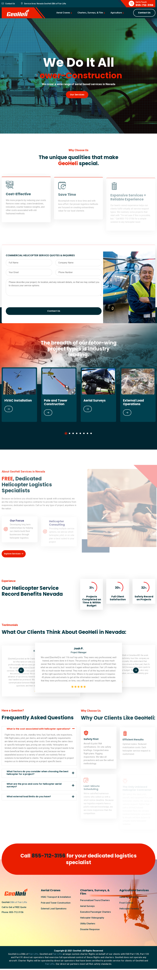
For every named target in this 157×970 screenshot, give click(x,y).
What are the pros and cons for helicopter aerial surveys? (34, 786)
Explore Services (14, 554)
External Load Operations (133, 402)
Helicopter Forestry (129, 909)
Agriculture (116, 12)
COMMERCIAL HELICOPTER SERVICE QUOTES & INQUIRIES (40, 255)
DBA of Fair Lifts (18, 902)
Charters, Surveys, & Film (90, 12)
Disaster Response (90, 930)
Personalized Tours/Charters (95, 901)
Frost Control (126, 903)
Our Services (77, 94)
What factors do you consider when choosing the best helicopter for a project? (37, 773)
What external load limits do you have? (29, 797)
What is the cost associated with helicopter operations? (38, 729)
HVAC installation (18, 400)
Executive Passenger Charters (95, 912)
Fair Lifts (62, 3)
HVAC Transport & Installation (56, 897)
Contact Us (144, 12)
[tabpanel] (59, 394)
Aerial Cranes (63, 12)
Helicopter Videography (92, 918)
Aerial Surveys (94, 400)
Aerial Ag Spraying (128, 897)
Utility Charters (87, 924)
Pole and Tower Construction (55, 402)
